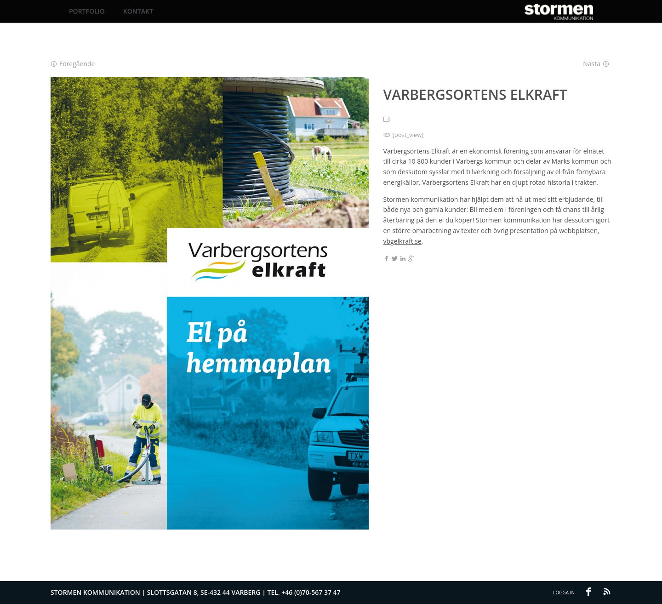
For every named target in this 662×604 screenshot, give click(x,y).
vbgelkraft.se (402, 241)
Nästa (596, 63)
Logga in (564, 592)
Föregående (73, 63)
